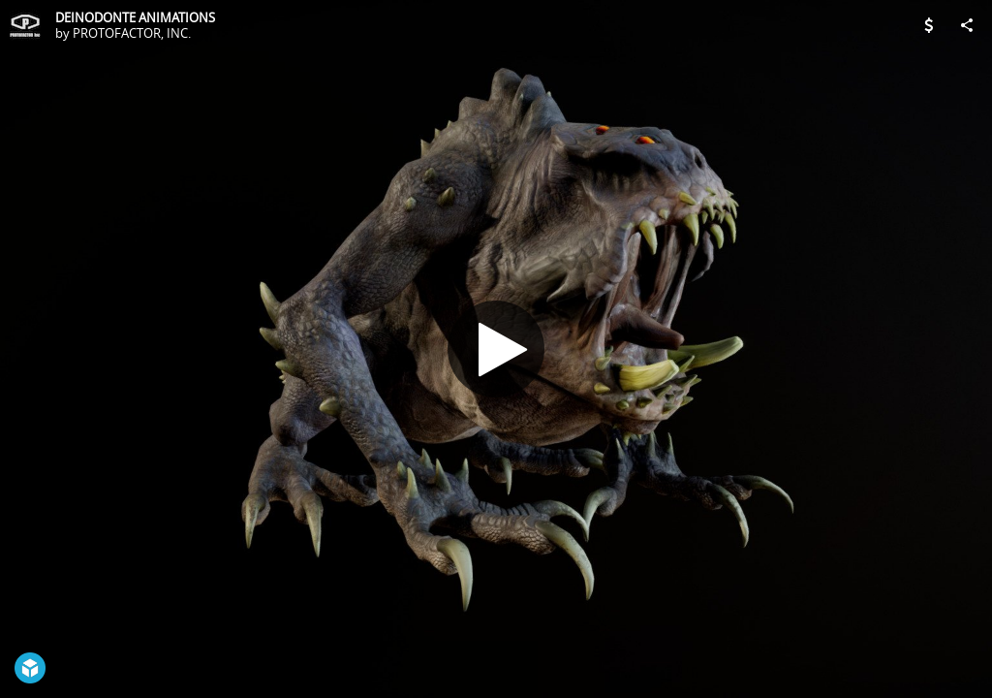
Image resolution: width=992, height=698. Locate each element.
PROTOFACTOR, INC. (132, 33)
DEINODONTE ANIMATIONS (135, 17)
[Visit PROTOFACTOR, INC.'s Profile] (25, 25)
